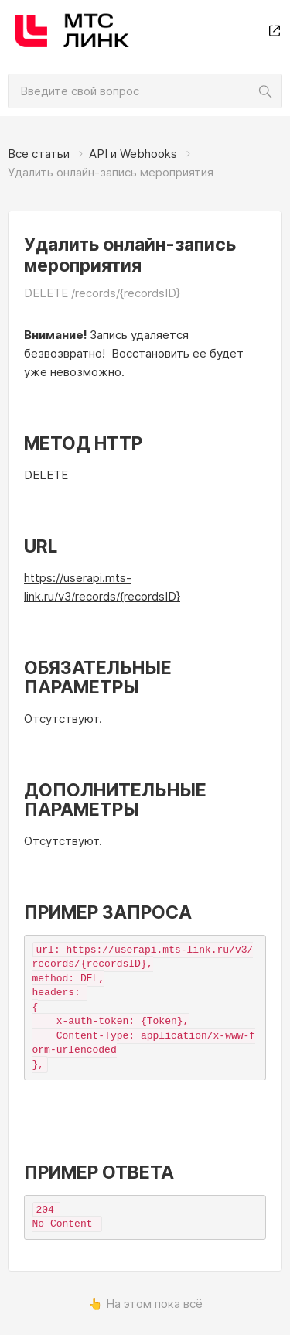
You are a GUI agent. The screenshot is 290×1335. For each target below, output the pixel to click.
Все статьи (39, 153)
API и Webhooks (133, 153)
